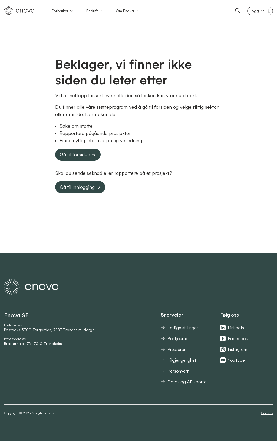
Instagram (233, 349)
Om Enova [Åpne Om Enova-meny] (127, 11)
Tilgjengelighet (178, 360)
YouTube (232, 360)
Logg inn (260, 11)
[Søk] (238, 11)
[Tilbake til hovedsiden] (19, 10)
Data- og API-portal (184, 381)
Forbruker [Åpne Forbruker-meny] (62, 11)
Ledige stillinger (179, 327)
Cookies (267, 413)
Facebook (234, 338)
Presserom (174, 349)
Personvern (175, 370)
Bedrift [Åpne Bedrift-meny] (94, 11)
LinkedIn (232, 327)
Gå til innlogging (80, 187)
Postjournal (175, 338)
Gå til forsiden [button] (78, 154)
